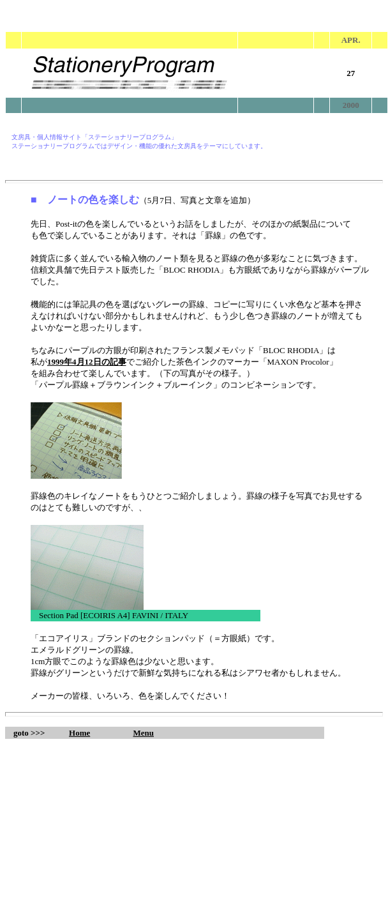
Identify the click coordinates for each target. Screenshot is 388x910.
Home (79, 733)
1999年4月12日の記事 (86, 362)
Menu (143, 733)
